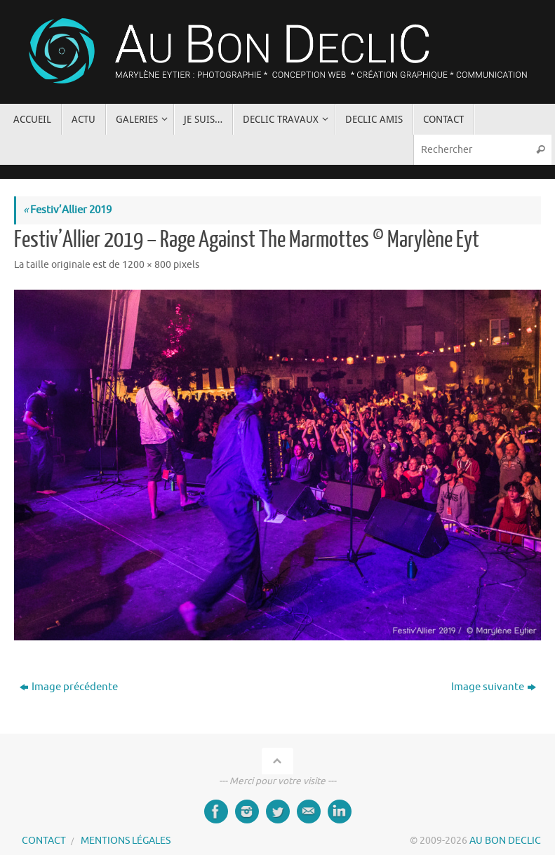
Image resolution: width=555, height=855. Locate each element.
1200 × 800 (146, 265)
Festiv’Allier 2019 (67, 210)
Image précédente (69, 687)
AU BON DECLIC (505, 841)
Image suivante (493, 687)
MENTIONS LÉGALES (125, 841)
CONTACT (44, 841)
